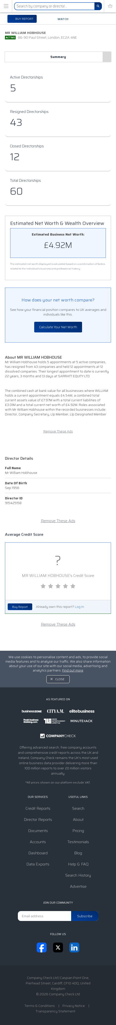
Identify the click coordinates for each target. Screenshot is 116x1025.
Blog (78, 853)
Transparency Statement (55, 1011)
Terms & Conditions (39, 1005)
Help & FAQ (78, 864)
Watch (63, 19)
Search (78, 808)
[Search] (98, 6)
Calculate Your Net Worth (58, 327)
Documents (38, 831)
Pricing (78, 831)
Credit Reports (38, 808)
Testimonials (78, 842)
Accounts (38, 842)
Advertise (78, 886)
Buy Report (20, 606)
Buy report (24, 18)
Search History (78, 875)
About (78, 819)
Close (59, 679)
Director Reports (38, 819)
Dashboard (38, 853)
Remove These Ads (58, 431)
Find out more (72, 670)
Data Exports (37, 864)
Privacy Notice (73, 1005)
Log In (79, 606)
